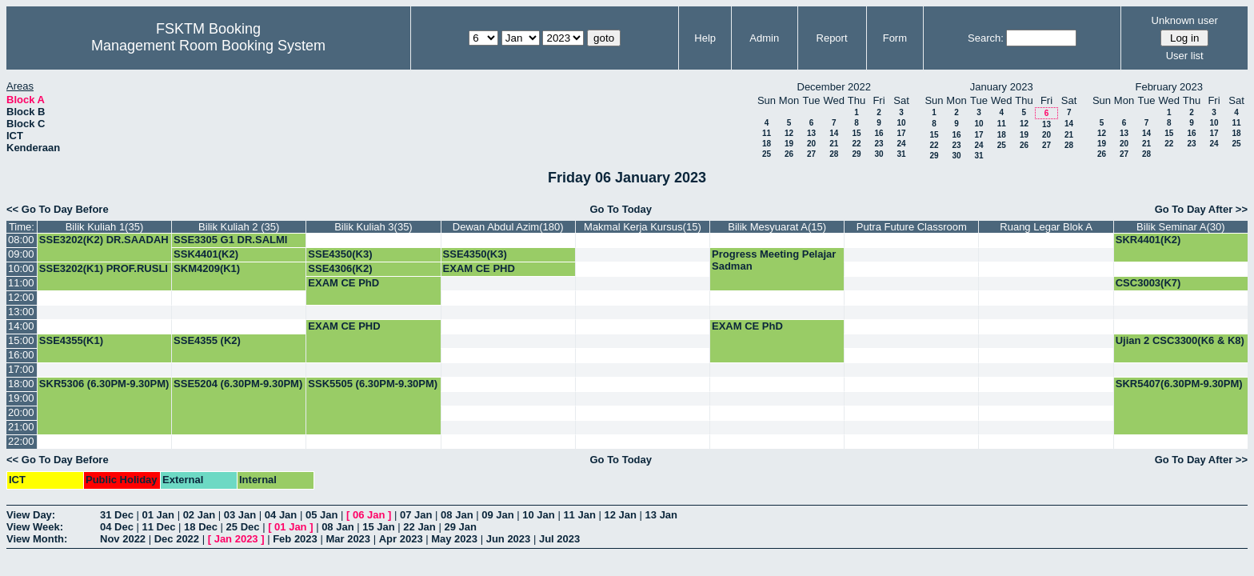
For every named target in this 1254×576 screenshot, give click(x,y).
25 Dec (243, 527)
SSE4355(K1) (71, 340)
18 (766, 143)
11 (766, 133)
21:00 (21, 427)
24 (901, 143)
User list (1185, 56)
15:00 (21, 340)
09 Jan (497, 515)
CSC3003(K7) (1148, 283)
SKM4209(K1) (207, 268)
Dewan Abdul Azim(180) (508, 227)
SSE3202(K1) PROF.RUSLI (103, 268)
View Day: (30, 515)
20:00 (21, 412)
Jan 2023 (236, 539)
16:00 (21, 355)
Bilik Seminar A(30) (1180, 227)
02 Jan (199, 515)
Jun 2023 (508, 539)
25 (766, 154)
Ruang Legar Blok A (1046, 227)
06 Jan (369, 515)
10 (901, 122)
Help (705, 38)
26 (789, 154)
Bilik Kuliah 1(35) (105, 227)
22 (856, 143)
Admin (764, 38)
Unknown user (1185, 20)
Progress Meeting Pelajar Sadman (774, 260)
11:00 (21, 283)
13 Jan (661, 515)
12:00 (21, 297)
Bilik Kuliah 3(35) (373, 227)
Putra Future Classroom (912, 227)
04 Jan (281, 515)
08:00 (21, 240)
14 (833, 133)
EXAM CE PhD (343, 283)
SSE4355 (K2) (207, 340)
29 (856, 154)
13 (811, 133)
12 (789, 133)
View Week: (34, 527)
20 (811, 143)
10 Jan (538, 515)
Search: (986, 38)
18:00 (21, 384)
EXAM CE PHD (479, 268)
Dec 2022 (176, 539)
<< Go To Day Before (57, 209)
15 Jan (378, 527)
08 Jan (457, 515)
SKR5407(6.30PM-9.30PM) (1179, 384)
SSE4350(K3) (340, 254)
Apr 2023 (401, 539)
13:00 (21, 312)
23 (878, 143)
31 (901, 154)
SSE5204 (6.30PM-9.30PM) (238, 384)
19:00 (21, 398)
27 (811, 154)
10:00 (21, 268)
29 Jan (460, 527)
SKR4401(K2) (1148, 240)
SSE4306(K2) (340, 268)
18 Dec (201, 527)
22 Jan (419, 527)
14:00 (21, 326)
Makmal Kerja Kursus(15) (642, 227)
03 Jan (240, 515)
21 (833, 143)
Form (895, 38)
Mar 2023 (347, 539)
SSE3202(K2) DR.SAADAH (104, 240)
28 (833, 154)
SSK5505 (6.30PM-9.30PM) (372, 384)
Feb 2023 (295, 539)
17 (901, 133)
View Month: (36, 539)
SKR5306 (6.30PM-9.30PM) (104, 384)
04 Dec (117, 527)
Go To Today (620, 209)
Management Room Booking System (208, 46)
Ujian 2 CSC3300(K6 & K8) (1180, 340)
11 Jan (579, 515)
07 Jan (416, 515)
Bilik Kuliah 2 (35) (238, 227)
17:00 (21, 369)
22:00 (21, 441)
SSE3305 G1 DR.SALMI (230, 240)
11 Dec (159, 527)
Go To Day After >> (1201, 209)
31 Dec (117, 515)
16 (878, 133)
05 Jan (321, 515)
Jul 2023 (559, 539)
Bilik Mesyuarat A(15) (777, 227)
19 (789, 143)
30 (878, 154)
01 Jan (158, 515)
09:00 (21, 254)
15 (856, 133)
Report (832, 38)
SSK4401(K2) (206, 254)
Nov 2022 (123, 539)
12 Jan (620, 515)
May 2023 (454, 539)
